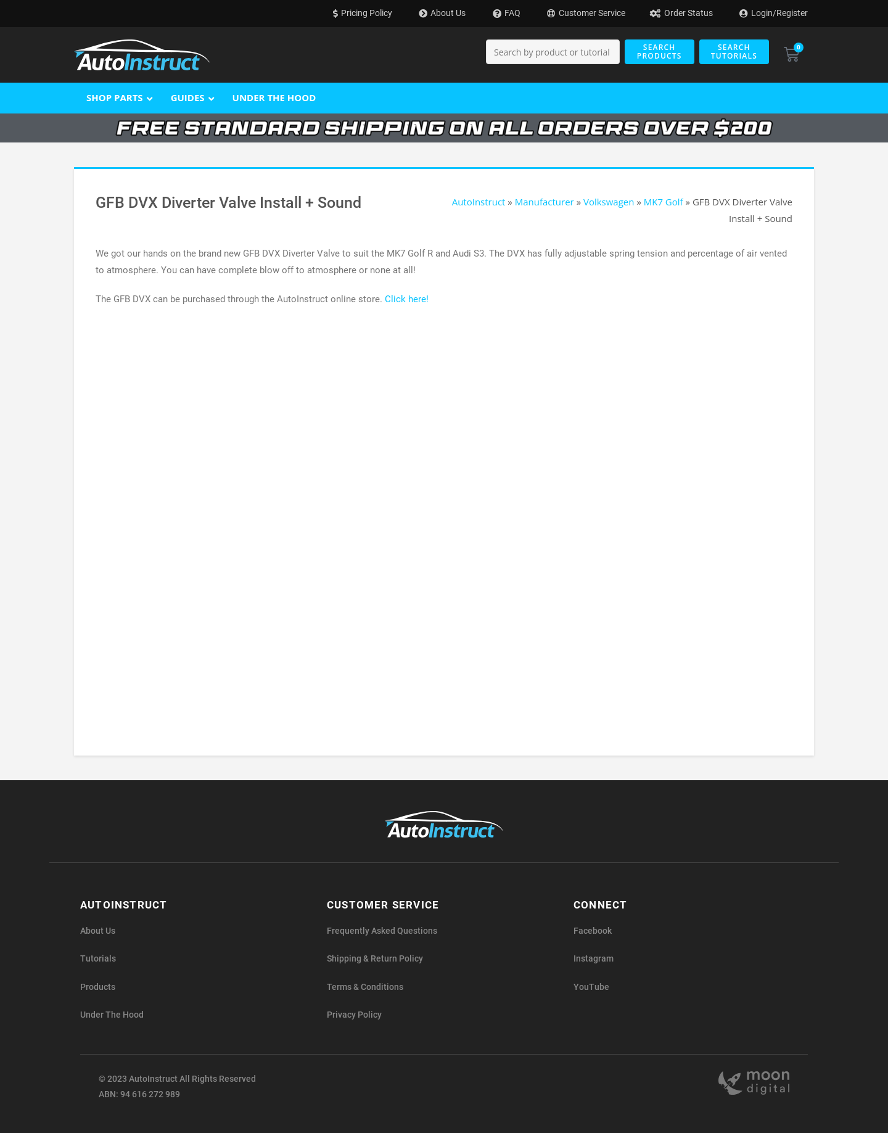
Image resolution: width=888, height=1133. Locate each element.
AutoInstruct (479, 202)
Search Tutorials (734, 51)
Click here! (407, 299)
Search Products (659, 51)
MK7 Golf (663, 202)
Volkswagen (609, 202)
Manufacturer (544, 202)
